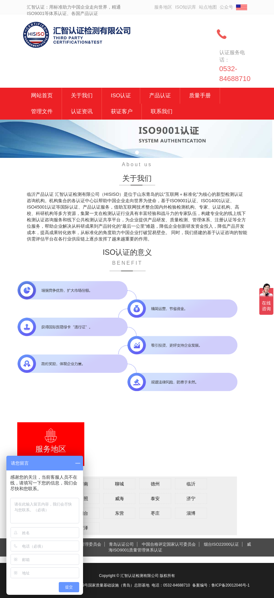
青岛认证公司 (121, 544)
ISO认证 (121, 95)
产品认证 (160, 95)
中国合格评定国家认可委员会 (169, 544)
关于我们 (82, 95)
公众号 (226, 7)
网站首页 (42, 95)
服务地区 (163, 7)
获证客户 (122, 111)
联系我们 (161, 111)
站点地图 (208, 7)
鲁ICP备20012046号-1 (230, 585)
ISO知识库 (185, 7)
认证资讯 (82, 111)
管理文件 (42, 111)
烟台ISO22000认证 (221, 544)
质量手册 (200, 95)
